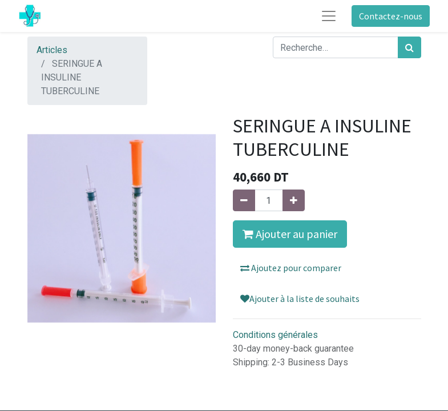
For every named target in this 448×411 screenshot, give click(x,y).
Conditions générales (275, 334)
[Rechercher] (409, 47)
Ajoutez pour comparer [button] (290, 267)
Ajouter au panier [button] (290, 234)
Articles (52, 50)
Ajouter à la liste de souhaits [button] (300, 298)
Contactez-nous (390, 16)
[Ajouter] (293, 200)
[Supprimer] (244, 200)
